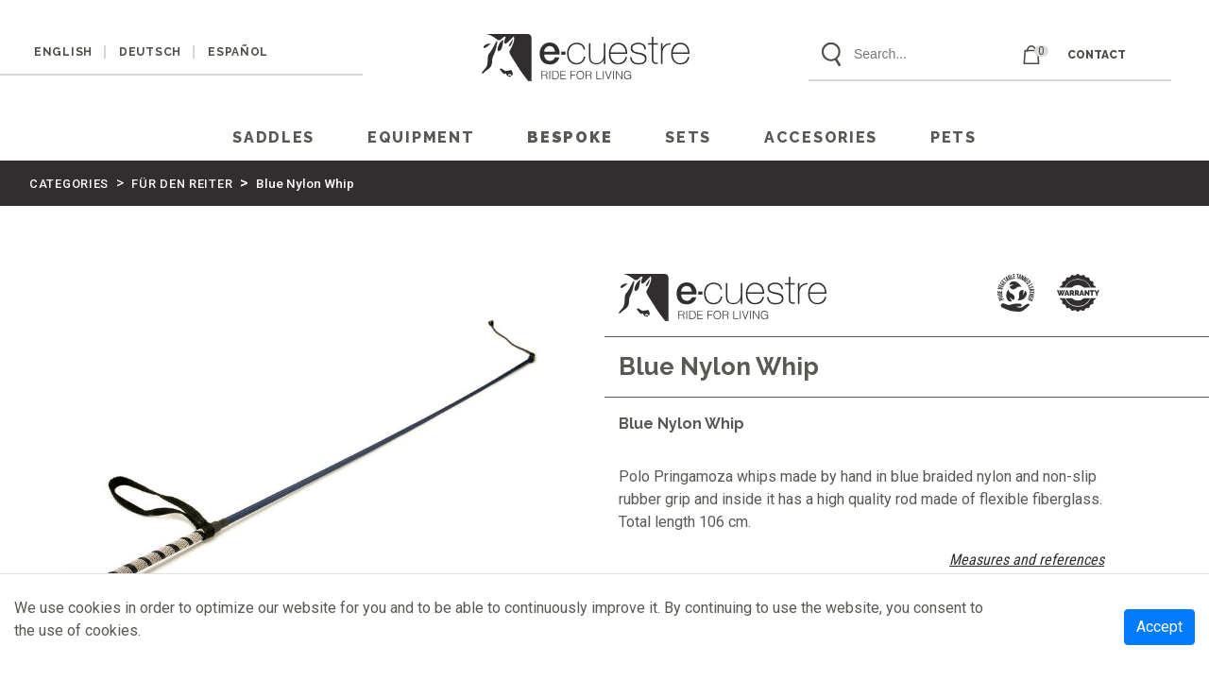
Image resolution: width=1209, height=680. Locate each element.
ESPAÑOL (238, 52)
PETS (953, 137)
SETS (688, 137)
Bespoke (569, 137)
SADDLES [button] (273, 137)
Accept (1159, 627)
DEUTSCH (150, 52)
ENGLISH (63, 52)
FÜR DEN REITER (181, 184)
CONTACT (1096, 54)
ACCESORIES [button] (820, 137)
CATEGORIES (69, 184)
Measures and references (1026, 560)
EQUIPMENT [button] (420, 137)
